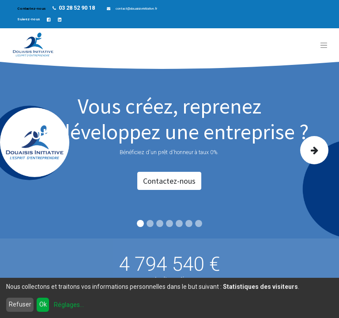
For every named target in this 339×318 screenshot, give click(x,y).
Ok (43, 304)
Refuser (20, 304)
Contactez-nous (31, 9)
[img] (314, 150)
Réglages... (69, 304)
